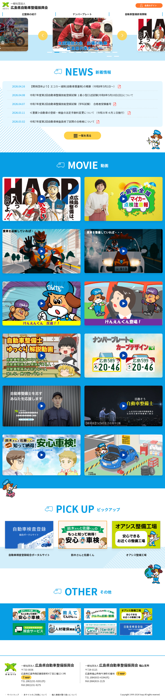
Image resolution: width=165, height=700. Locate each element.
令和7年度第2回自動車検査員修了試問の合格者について (62, 121)
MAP (26, 677)
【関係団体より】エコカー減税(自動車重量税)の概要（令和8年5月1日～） (73, 86)
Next (122, 35)
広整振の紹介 (29, 14)
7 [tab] (93, 52)
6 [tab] (85, 52)
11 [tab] (109, 56)
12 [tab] (116, 56)
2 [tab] (56, 52)
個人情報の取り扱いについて (64, 694)
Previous (43, 35)
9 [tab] (107, 52)
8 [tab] (100, 52)
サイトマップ (13, 694)
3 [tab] (64, 52)
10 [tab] (114, 52)
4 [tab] (71, 52)
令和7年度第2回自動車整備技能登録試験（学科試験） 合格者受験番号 (71, 104)
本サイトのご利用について (35, 694)
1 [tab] (49, 52)
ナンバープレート (82, 14)
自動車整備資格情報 (136, 14)
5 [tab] (78, 52)
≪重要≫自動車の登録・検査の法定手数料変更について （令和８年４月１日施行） (78, 113)
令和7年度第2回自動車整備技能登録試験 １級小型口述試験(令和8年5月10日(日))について (81, 95)
